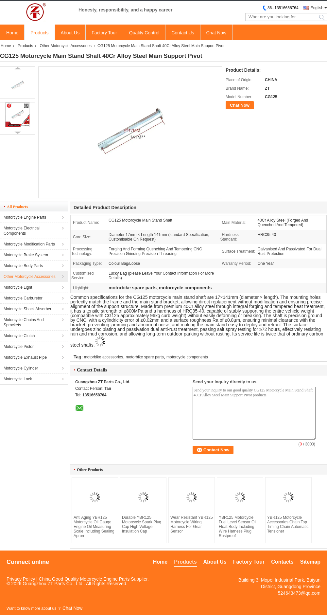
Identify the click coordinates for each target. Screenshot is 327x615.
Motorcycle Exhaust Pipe (25, 357)
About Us (70, 32)
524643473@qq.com (299, 593)
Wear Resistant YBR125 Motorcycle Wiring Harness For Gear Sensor (191, 524)
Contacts (282, 562)
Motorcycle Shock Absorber (27, 309)
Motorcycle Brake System (26, 255)
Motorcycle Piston (19, 346)
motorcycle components (187, 357)
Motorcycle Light (18, 287)
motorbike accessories (103, 357)
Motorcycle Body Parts (23, 265)
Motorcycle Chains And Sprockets (24, 322)
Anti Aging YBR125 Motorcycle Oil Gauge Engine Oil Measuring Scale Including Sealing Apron (94, 526)
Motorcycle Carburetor (23, 298)
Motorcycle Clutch (19, 336)
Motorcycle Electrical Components (22, 231)
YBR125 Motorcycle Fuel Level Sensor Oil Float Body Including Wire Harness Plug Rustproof (237, 526)
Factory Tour (104, 32)
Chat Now (216, 32)
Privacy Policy (21, 579)
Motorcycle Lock (18, 379)
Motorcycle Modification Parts (29, 244)
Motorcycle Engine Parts (25, 217)
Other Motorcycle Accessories (66, 46)
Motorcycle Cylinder (21, 368)
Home (12, 32)
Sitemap (310, 562)
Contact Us (182, 32)
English (317, 8)
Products (39, 32)
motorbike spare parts (145, 357)
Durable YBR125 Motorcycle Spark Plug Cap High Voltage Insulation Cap (141, 524)
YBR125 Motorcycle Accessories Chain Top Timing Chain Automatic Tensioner (287, 524)
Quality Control (144, 32)
